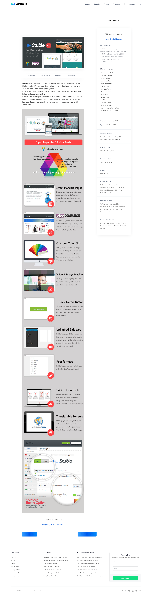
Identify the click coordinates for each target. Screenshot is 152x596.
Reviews (58, 75)
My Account (133, 4)
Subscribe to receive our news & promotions (125, 557)
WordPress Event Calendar (52, 576)
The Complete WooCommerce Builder (56, 560)
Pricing (106, 4)
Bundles (97, 4)
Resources (117, 4)
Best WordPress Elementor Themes (88, 563)
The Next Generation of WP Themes (55, 557)
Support (13, 560)
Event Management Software (53, 573)
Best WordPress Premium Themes (87, 570)
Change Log (70, 75)
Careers (13, 563)
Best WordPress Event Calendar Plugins (89, 557)
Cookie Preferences (17, 576)
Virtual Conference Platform (52, 570)
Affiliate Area (15, 566)
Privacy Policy (15, 570)
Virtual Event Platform (50, 563)
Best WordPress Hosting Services (87, 573)
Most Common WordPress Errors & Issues (90, 576)
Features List (45, 75)
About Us (13, 557)
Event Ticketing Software (51, 566)
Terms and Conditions (18, 573)
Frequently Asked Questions (52, 524)
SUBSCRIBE (125, 578)
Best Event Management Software (87, 560)
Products (87, 4)
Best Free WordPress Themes (86, 566)
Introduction (31, 75)
